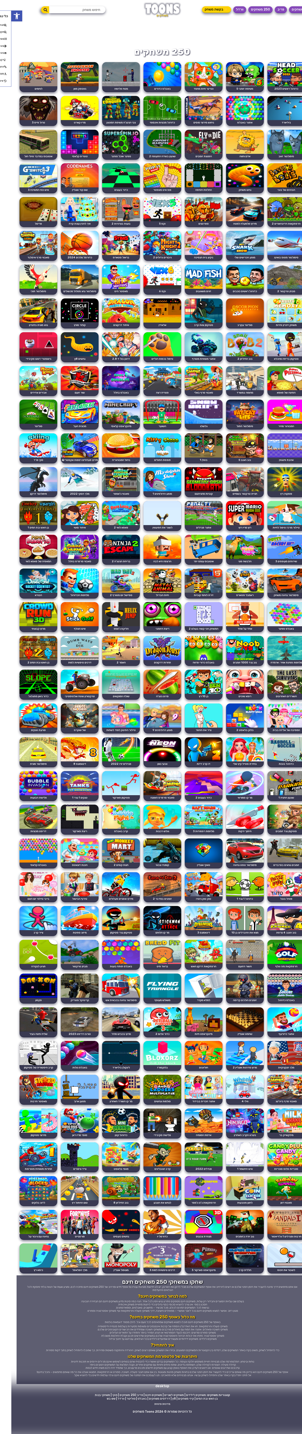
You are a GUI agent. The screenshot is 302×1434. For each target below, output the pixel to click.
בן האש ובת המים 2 (25, 670)
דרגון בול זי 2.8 (109, 362)
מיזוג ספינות (67, 944)
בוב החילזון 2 (234, 362)
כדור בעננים (109, 191)
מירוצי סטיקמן (25, 1149)
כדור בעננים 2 (193, 807)
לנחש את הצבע (151, 1217)
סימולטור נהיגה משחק (276, 602)
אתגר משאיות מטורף (193, 362)
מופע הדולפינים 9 (151, 738)
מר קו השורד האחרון (109, 1115)
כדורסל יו (151, 1252)
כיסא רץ (25, 1286)
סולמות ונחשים (151, 1115)
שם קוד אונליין (67, 191)
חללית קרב (235, 1286)
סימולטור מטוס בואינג (277, 259)
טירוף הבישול (67, 909)
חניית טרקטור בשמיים (235, 499)
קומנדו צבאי (151, 875)
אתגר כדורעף (277, 1046)
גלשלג (193, 431)
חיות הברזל (151, 602)
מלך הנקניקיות (277, 1080)
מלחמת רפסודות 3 (193, 841)
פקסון (25, 1012)
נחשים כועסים (109, 1252)
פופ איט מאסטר (151, 191)
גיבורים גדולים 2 (151, 259)
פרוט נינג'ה (151, 704)
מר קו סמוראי (235, 807)
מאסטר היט (109, 294)
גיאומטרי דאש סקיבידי (25, 362)
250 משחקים (249, 9)
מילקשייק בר (277, 1149)
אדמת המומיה (193, 1149)
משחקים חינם (142, 1411)
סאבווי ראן (277, 1217)
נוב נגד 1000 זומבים (235, 670)
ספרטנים (193, 225)
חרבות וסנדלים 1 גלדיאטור (277, 1252)
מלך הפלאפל (67, 1286)
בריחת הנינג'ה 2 (109, 567)
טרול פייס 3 (25, 123)
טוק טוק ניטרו (193, 909)
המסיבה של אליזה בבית (276, 738)
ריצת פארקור (67, 841)
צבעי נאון (151, 773)
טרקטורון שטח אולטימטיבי (67, 704)
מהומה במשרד (235, 396)
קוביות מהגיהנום (193, 499)
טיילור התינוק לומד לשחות (109, 738)
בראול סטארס (109, 259)
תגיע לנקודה (25, 978)
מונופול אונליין (109, 1286)
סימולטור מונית (25, 773)
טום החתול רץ (67, 1217)
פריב (269, 9)
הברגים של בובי (277, 191)
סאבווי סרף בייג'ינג (277, 1115)
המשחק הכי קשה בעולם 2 (193, 636)
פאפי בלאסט (109, 1183)
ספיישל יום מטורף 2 (109, 602)
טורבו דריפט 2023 (67, 1046)
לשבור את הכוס (277, 1286)
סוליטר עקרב (234, 328)
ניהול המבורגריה (109, 465)
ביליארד (276, 123)
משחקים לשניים (163, 1411)
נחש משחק (235, 191)
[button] (5, 15)
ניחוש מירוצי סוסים (193, 123)
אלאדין (151, 328)
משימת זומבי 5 (235, 88)
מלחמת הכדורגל (67, 602)
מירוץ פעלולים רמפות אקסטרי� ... (67, 468)
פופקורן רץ (277, 499)
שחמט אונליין (235, 1046)
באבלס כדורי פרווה (193, 670)
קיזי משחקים (175, 1415)
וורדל (228, 9)
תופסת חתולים (151, 465)
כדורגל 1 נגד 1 (235, 909)
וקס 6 (151, 294)
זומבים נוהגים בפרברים (277, 875)
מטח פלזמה (109, 88)
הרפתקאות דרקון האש (193, 978)
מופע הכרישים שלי (235, 259)
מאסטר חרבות (25, 1115)
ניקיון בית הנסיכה (193, 259)
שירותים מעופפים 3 (277, 567)
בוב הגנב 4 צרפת (277, 944)
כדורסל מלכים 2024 (67, 259)
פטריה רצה (151, 396)
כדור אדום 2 (151, 1046)
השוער (151, 431)
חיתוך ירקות (235, 841)
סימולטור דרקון (25, 499)
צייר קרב (25, 944)
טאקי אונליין (193, 875)
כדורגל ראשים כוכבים (235, 294)
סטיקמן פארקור (109, 807)
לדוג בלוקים (25, 1217)
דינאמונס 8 (67, 773)
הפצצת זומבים (193, 157)
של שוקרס (67, 738)
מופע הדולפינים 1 (151, 499)
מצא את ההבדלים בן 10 (234, 944)
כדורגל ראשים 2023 (277, 88)
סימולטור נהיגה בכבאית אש (109, 1012)
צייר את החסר (193, 738)
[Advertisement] (151, 33)
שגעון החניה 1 (277, 807)
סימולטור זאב (277, 157)
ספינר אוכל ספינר (109, 157)
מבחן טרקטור (67, 978)
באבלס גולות (67, 1080)
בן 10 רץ (193, 704)
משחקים (286, 9)
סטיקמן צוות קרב (193, 328)
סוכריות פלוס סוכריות (277, 1183)
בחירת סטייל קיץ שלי (235, 773)
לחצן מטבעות (235, 1217)
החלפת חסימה (193, 191)
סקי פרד (25, 465)
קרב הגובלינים (151, 1183)
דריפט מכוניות (25, 841)
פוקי (103, 1411)
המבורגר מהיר (277, 431)
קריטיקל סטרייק (67, 1012)
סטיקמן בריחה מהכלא (276, 362)
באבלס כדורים (151, 88)
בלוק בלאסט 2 (234, 738)
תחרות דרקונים (151, 670)
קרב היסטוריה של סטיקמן (25, 1080)
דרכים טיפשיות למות (67, 670)
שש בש (99, 1415)
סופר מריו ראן (67, 1149)
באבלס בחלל (109, 396)
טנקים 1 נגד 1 (67, 807)
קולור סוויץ (67, 328)
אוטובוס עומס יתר (193, 567)
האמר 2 (109, 670)
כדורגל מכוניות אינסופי (151, 123)
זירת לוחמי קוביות (193, 602)
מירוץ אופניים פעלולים (109, 909)
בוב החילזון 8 (109, 1217)
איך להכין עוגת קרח (67, 225)
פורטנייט (67, 1252)
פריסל (25, 225)
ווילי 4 (235, 1115)
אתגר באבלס (235, 123)
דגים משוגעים (193, 294)
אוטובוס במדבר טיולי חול (25, 157)
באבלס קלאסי (25, 875)
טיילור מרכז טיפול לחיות (276, 533)
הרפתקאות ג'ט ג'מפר (193, 1217)
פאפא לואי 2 (109, 533)
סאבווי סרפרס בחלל (67, 567)
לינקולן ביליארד (109, 1080)
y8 (163, 1415)
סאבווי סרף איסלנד (25, 259)
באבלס (130, 1415)
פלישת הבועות (25, 807)
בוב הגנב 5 (235, 465)
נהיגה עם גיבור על (25, 1252)
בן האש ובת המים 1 (25, 533)
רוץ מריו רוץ (235, 533)
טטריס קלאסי (67, 157)
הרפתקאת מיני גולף (277, 978)
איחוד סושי (67, 533)
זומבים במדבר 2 (151, 909)
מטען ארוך (67, 1115)
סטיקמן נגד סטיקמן (109, 944)
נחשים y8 (67, 362)
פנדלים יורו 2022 (109, 773)
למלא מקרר (193, 1012)
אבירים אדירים (25, 396)
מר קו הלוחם (151, 944)
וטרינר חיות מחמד (193, 88)
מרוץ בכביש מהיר (109, 1046)
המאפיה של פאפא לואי (25, 567)
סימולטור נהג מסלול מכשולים (67, 294)
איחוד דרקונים (109, 328)
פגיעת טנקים (25, 738)
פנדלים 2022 (193, 1183)
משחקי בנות (91, 1411)
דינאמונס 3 (193, 944)
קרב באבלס (109, 841)
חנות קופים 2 (109, 875)
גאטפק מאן (67, 88)
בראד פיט (151, 978)
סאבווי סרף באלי (193, 396)
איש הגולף (67, 636)
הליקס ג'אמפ (109, 636)
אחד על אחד (235, 636)
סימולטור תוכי (25, 294)
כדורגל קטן (109, 1149)
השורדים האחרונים (276, 704)
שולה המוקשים (109, 704)
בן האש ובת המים (196, 1415)
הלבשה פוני (235, 567)
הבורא (25, 602)
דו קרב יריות (193, 773)
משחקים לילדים (185, 1411)
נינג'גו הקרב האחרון (235, 1149)
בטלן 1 (193, 465)
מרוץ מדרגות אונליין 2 (235, 1080)
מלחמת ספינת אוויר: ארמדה (277, 670)
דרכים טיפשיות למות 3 (151, 1286)
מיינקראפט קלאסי (109, 431)
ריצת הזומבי (151, 636)
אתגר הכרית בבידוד (193, 1115)
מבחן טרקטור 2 (277, 294)
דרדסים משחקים (148, 1415)
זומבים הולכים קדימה (235, 1012)
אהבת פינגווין (276, 465)
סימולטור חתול (235, 431)
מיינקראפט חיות (193, 1046)
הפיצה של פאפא (277, 396)
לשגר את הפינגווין (151, 533)
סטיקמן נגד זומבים (277, 841)
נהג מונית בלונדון (25, 328)
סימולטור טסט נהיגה (235, 875)
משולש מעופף (151, 1012)
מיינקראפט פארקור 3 (193, 1286)
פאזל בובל (277, 909)
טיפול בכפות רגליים (151, 362)
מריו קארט (67, 123)
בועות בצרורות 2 (109, 225)
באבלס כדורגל (276, 1012)
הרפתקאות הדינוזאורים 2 (277, 225)
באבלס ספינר (277, 636)
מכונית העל (67, 431)
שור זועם (67, 396)
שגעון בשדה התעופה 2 (151, 157)
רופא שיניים (235, 704)
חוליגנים (193, 1080)
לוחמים (25, 88)
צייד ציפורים (67, 1183)
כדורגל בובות (276, 773)
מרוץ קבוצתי (25, 636)
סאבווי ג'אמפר (109, 499)
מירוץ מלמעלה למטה (235, 225)
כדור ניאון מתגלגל (25, 704)
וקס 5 (151, 225)
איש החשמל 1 (235, 1183)
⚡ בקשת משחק (205, 9)
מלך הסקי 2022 (67, 499)
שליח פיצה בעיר (25, 1046)
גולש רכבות (151, 841)
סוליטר (25, 431)
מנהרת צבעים (193, 1252)
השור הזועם (235, 978)
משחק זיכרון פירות (277, 328)
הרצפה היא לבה (151, 567)
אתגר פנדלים (192, 533)
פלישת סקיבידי (151, 1149)
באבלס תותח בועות (109, 978)
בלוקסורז (151, 1080)
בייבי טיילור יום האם (25, 909)
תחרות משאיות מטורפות (25, 1183)
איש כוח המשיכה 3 (25, 191)
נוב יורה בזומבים (235, 1252)
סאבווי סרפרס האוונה (151, 807)
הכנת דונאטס (67, 875)
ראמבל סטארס (235, 602)
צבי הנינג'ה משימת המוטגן (109, 123)
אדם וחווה (234, 157)
